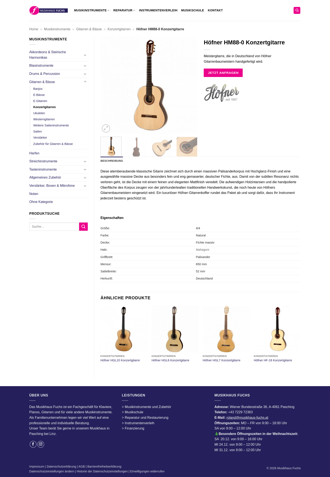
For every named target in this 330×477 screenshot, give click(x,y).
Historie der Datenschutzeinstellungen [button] (102, 471)
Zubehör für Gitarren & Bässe (53, 144)
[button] (106, 128)
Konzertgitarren (119, 29)
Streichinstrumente (43, 161)
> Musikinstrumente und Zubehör (146, 407)
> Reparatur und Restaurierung (145, 417)
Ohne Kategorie (41, 202)
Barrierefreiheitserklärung (103, 466)
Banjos (38, 88)
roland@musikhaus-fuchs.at (247, 417)
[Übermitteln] (83, 227)
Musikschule (192, 10)
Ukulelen (39, 113)
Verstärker (40, 137)
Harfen (34, 153)
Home (33, 29)
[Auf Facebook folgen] (33, 444)
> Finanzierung (133, 428)
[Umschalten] (85, 54)
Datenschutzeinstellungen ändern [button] (51, 471)
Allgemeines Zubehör (45, 177)
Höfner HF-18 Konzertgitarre (273, 360)
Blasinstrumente (41, 65)
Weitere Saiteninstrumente (51, 125)
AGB (82, 466)
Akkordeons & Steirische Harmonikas (47, 54)
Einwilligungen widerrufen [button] (147, 471)
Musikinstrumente (91, 10)
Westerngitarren (44, 119)
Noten (33, 194)
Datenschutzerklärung (62, 466)
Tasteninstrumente (43, 169)
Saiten (37, 131)
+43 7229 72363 (240, 412)
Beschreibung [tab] (112, 160)
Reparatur (124, 10)
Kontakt (215, 10)
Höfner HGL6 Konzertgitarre (170, 360)
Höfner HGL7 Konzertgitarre (221, 360)
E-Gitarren (40, 101)
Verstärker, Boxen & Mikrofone (52, 185)
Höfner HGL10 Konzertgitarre (120, 360)
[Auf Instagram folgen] (40, 444)
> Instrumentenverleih (138, 423)
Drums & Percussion (44, 74)
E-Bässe (39, 95)
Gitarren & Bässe (89, 29)
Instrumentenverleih (158, 10)
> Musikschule (132, 412)
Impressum (37, 466)
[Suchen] (297, 10)
